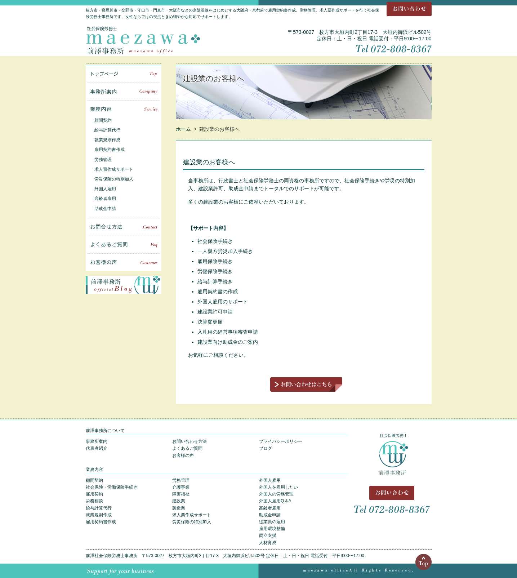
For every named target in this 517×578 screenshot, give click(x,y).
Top (423, 562)
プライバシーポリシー (280, 441)
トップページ (124, 74)
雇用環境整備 (272, 528)
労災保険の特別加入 (113, 179)
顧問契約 (103, 120)
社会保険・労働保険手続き (112, 487)
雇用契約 (94, 494)
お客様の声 (124, 262)
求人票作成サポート (113, 169)
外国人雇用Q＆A (275, 500)
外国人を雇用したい (278, 487)
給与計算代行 (107, 130)
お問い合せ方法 (124, 227)
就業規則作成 (107, 139)
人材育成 (267, 542)
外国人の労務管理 (276, 494)
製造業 (178, 508)
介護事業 (181, 487)
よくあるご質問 (124, 244)
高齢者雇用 (105, 198)
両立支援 (267, 535)
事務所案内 (124, 91)
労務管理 (103, 159)
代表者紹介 (96, 448)
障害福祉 (181, 494)
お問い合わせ (409, 9)
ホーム (183, 129)
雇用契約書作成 (109, 149)
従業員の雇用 (272, 521)
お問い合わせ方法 (189, 441)
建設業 (178, 500)
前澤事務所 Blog (123, 285)
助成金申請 (105, 208)
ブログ (265, 448)
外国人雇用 (105, 188)
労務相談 (94, 500)
